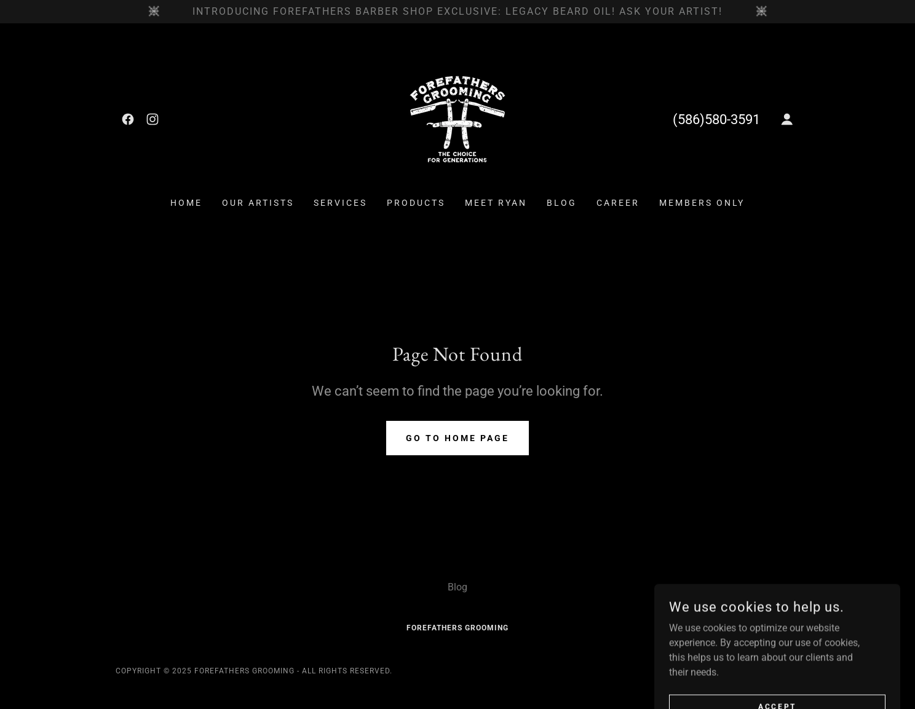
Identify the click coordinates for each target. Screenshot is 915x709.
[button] (787, 119)
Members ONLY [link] (702, 203)
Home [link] (186, 203)
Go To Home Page (457, 438)
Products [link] (416, 203)
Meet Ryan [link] (496, 203)
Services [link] (340, 203)
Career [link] (618, 203)
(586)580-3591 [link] (716, 119)
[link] (128, 119)
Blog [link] (562, 203)
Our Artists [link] (258, 203)
